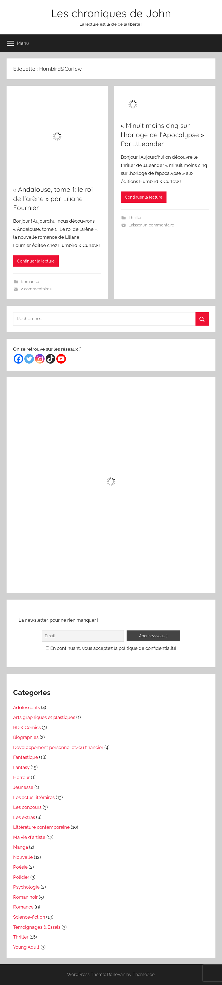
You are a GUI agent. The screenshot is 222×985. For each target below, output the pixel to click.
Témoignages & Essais (36, 927)
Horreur (21, 777)
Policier (21, 877)
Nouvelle (23, 857)
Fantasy (21, 767)
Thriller (135, 217)
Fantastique (25, 757)
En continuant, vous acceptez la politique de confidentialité (111, 648)
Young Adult (26, 947)
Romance (30, 281)
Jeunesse (23, 787)
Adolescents (26, 707)
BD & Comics (27, 727)
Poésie (20, 867)
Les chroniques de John (111, 13)
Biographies (26, 737)
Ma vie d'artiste (29, 837)
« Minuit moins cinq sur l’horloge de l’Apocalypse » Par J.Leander (162, 134)
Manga (20, 847)
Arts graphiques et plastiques (44, 717)
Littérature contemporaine (41, 827)
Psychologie (26, 887)
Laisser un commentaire (151, 225)
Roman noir (25, 897)
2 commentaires (36, 289)
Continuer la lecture (36, 261)
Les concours (27, 807)
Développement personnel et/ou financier (58, 747)
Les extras (24, 817)
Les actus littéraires (34, 797)
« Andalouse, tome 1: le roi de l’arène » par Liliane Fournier (53, 198)
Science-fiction (29, 917)
